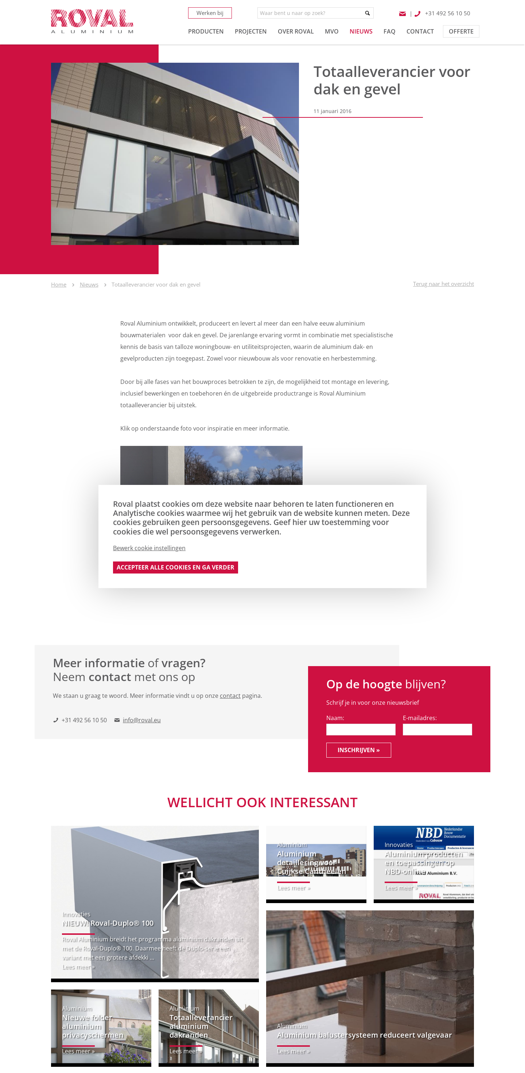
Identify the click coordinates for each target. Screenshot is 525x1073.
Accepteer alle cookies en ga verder (175, 567)
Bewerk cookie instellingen (149, 548)
